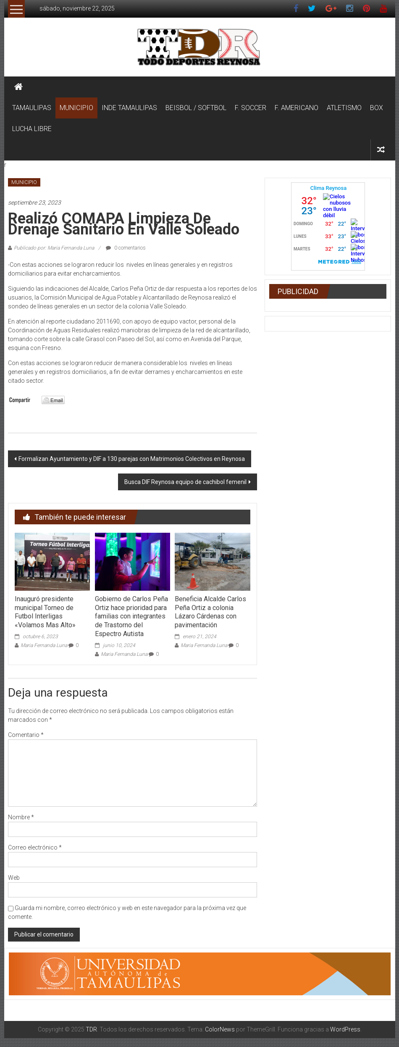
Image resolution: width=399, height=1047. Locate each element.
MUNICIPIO (76, 108)
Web (14, 877)
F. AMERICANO (296, 108)
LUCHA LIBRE (32, 129)
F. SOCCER (250, 108)
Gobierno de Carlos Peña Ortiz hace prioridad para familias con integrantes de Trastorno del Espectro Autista (131, 616)
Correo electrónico (35, 847)
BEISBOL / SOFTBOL (195, 108)
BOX (376, 108)
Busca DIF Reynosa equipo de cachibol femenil (185, 482)
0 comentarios (126, 248)
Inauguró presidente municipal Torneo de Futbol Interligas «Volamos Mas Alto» (45, 612)
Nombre (21, 817)
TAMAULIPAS (31, 108)
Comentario (26, 734)
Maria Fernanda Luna (44, 645)
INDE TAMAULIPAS (129, 108)
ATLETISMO (344, 108)
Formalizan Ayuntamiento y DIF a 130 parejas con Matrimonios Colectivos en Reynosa (131, 458)
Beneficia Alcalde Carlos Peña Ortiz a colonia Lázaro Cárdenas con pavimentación (210, 612)
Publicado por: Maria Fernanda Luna (54, 248)
